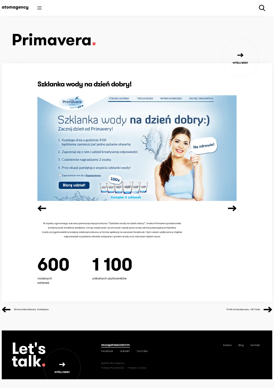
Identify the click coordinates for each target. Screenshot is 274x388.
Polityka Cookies (137, 367)
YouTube (142, 351)
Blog (241, 345)
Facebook (107, 351)
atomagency (15, 7)
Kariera (227, 345)
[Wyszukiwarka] (262, 8)
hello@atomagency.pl (115, 345)
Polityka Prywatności (112, 367)
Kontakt (255, 345)
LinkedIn (125, 351)
